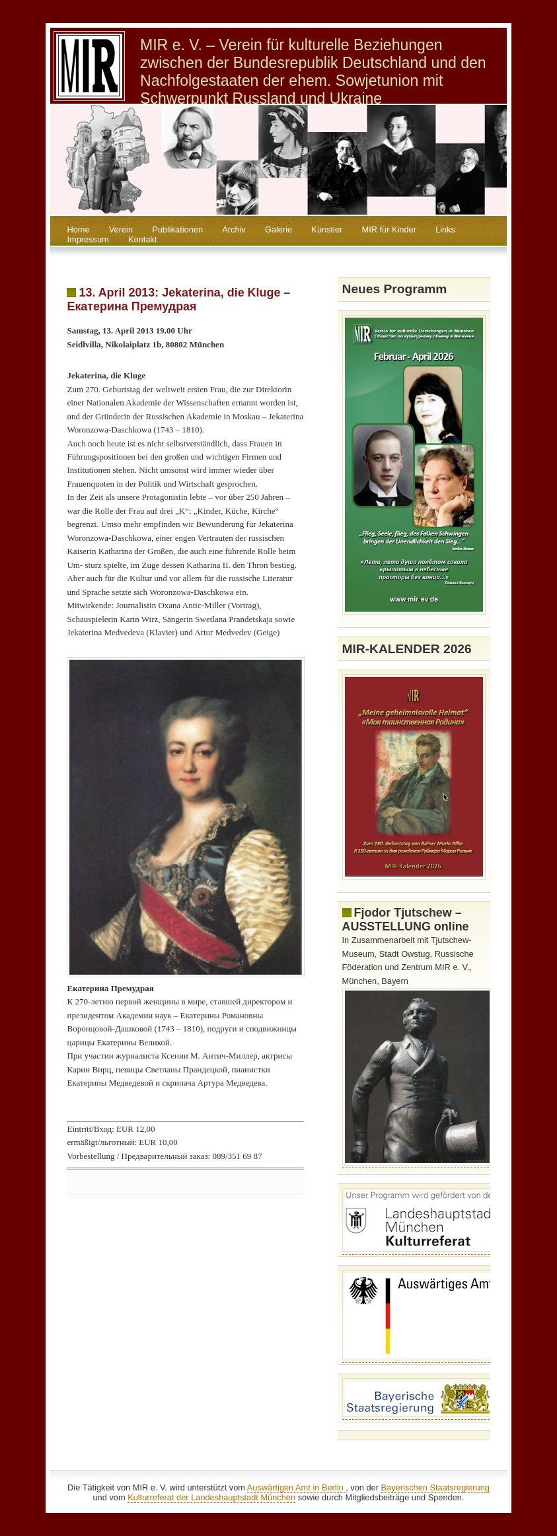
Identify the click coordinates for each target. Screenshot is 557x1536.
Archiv (234, 229)
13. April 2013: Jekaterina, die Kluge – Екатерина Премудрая (178, 299)
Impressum (87, 239)
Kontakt (142, 239)
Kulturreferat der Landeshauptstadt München (211, 1497)
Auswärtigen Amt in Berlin (296, 1487)
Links (445, 229)
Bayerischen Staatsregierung (435, 1487)
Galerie (278, 229)
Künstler (326, 229)
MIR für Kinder (388, 229)
